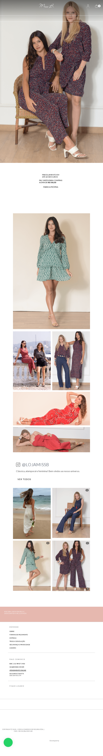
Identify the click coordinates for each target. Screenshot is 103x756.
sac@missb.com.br (17, 667)
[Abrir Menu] (7, 6)
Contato (13, 648)
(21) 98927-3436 (17, 664)
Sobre (12, 631)
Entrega (13, 638)
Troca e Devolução (17, 641)
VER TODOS (26, 479)
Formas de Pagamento (19, 635)
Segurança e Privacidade (20, 644)
